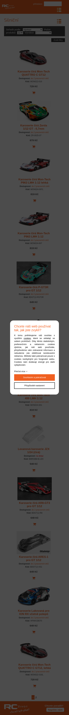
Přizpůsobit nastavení (34, 385)
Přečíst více (19, 371)
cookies (27, 338)
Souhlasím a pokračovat (34, 377)
